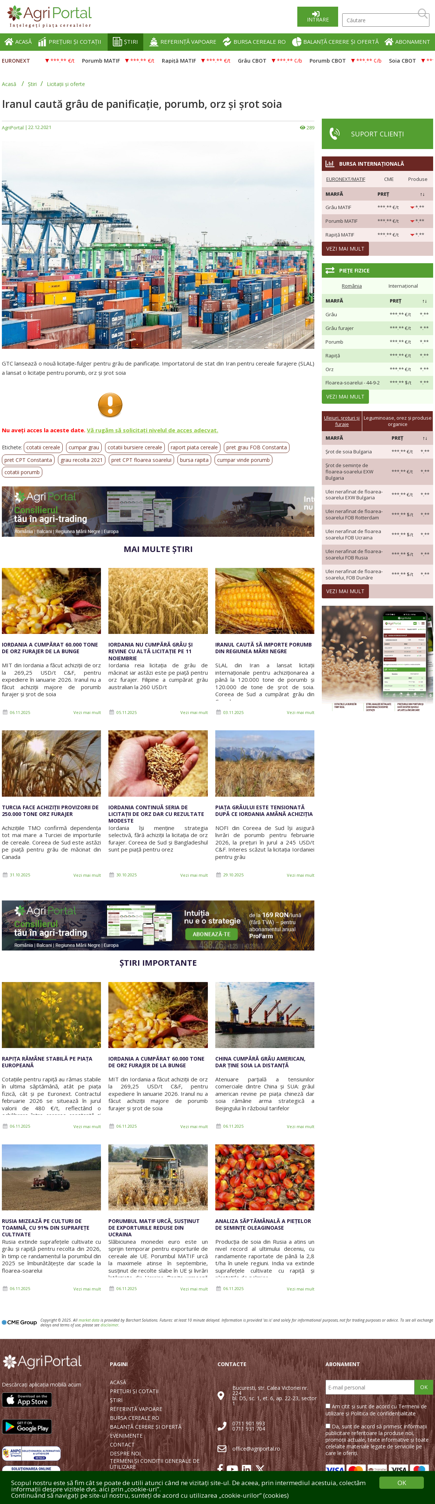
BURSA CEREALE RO (254, 41)
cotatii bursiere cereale (135, 447)
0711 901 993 (248, 1423)
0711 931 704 (248, 1428)
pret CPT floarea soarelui (141, 459)
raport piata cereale (194, 447)
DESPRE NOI (125, 1454)
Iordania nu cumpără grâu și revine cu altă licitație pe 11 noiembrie (150, 651)
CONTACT (122, 1445)
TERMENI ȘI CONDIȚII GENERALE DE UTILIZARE (155, 1464)
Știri (32, 83)
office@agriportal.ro (256, 1448)
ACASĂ (18, 41)
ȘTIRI (125, 41)
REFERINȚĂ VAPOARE (182, 41)
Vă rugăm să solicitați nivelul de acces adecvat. (152, 430)
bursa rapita (194, 459)
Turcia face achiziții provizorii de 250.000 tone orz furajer (50, 810)
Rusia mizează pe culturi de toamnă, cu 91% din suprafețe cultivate (45, 1227)
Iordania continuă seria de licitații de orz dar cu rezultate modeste (156, 814)
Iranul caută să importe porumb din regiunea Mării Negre (263, 648)
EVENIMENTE (126, 1436)
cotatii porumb (22, 472)
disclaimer (109, 1325)
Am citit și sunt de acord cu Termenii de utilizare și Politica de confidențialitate (376, 1410)
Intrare (318, 19)
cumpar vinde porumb (243, 459)
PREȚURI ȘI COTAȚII (69, 41)
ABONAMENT (407, 41)
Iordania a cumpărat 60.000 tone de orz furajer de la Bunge (50, 648)
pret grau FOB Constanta (256, 447)
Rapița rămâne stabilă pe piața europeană (47, 1062)
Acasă (9, 83)
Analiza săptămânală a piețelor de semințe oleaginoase (263, 1224)
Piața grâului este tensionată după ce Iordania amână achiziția (264, 810)
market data (89, 1320)
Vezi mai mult (87, 712)
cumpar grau (84, 447)
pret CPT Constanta (28, 459)
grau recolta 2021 (81, 459)
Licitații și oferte (66, 83)
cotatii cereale (43, 447)
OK (424, 1387)
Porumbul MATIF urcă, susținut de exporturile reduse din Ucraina (154, 1227)
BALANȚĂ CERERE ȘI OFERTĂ (335, 41)
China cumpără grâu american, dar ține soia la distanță (260, 1062)
